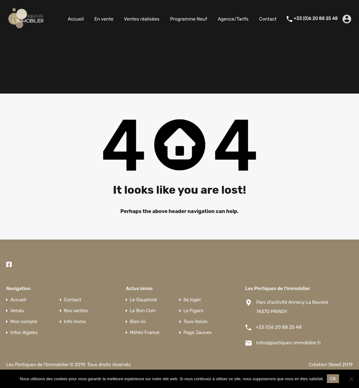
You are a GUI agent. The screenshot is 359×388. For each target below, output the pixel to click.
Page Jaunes (197, 332)
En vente (103, 19)
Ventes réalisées (142, 19)
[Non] (351, 379)
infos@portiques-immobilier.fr (288, 343)
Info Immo (75, 321)
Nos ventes (76, 310)
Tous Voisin (195, 321)
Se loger (192, 300)
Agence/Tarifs (233, 19)
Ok (333, 378)
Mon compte (23, 321)
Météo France (144, 332)
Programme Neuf (188, 19)
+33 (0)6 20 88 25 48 (316, 18)
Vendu (17, 310)
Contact (268, 19)
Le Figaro (193, 310)
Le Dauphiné (143, 300)
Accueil (76, 19)
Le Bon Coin (143, 310)
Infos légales (24, 332)
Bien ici (137, 321)
